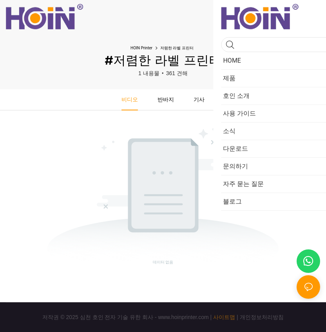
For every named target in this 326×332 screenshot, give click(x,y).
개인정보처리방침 (262, 317)
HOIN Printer (141, 48)
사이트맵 (224, 317)
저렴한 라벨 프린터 (177, 48)
